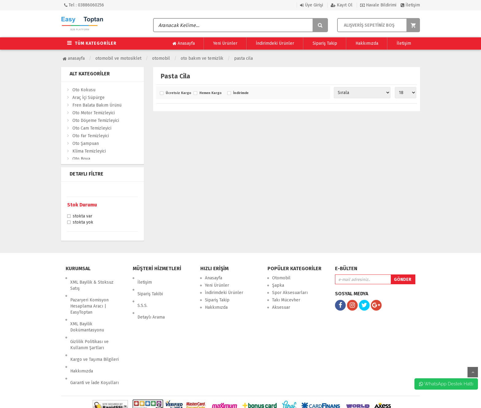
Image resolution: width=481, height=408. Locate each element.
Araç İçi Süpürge (88, 97)
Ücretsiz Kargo (178, 93)
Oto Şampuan (85, 143)
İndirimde (240, 93)
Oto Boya (81, 158)
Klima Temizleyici (89, 151)
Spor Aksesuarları (290, 292)
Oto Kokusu (83, 90)
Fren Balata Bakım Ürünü (96, 105)
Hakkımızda (367, 43)
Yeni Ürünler (225, 43)
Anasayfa (183, 43)
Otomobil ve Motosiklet (118, 58)
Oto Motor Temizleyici (93, 112)
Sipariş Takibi (150, 285)
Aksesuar (281, 307)
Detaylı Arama (151, 300)
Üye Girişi (311, 5)
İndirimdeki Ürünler (275, 43)
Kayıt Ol (341, 5)
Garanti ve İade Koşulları (94, 352)
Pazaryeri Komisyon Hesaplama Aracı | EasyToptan (89, 297)
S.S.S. (142, 292)
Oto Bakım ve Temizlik (202, 58)
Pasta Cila (243, 58)
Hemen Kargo (210, 93)
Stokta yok (83, 223)
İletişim (410, 5)
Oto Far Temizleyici (90, 135)
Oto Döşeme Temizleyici (95, 120)
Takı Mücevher (286, 300)
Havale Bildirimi (378, 5)
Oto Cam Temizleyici (91, 128)
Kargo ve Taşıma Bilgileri (94, 338)
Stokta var (82, 216)
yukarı (473, 372)
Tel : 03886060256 (84, 5)
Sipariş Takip (325, 43)
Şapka (278, 285)
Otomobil (161, 58)
